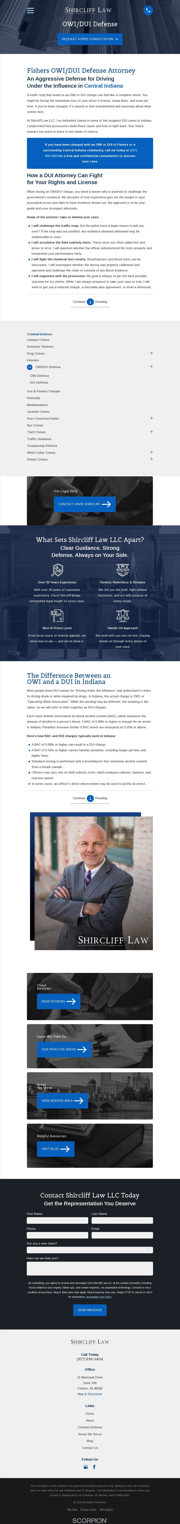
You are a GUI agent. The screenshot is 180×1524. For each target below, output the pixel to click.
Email (96, 1229)
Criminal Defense (90, 1427)
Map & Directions (90, 1394)
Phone (31, 1229)
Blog (90, 1441)
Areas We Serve (90, 1434)
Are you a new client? (42, 1243)
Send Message (90, 1310)
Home (90, 1413)
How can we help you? (43, 1258)
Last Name (99, 1214)
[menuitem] (90, 340)
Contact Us (90, 1448)
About (90, 1420)
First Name (35, 1214)
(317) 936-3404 (90, 1359)
